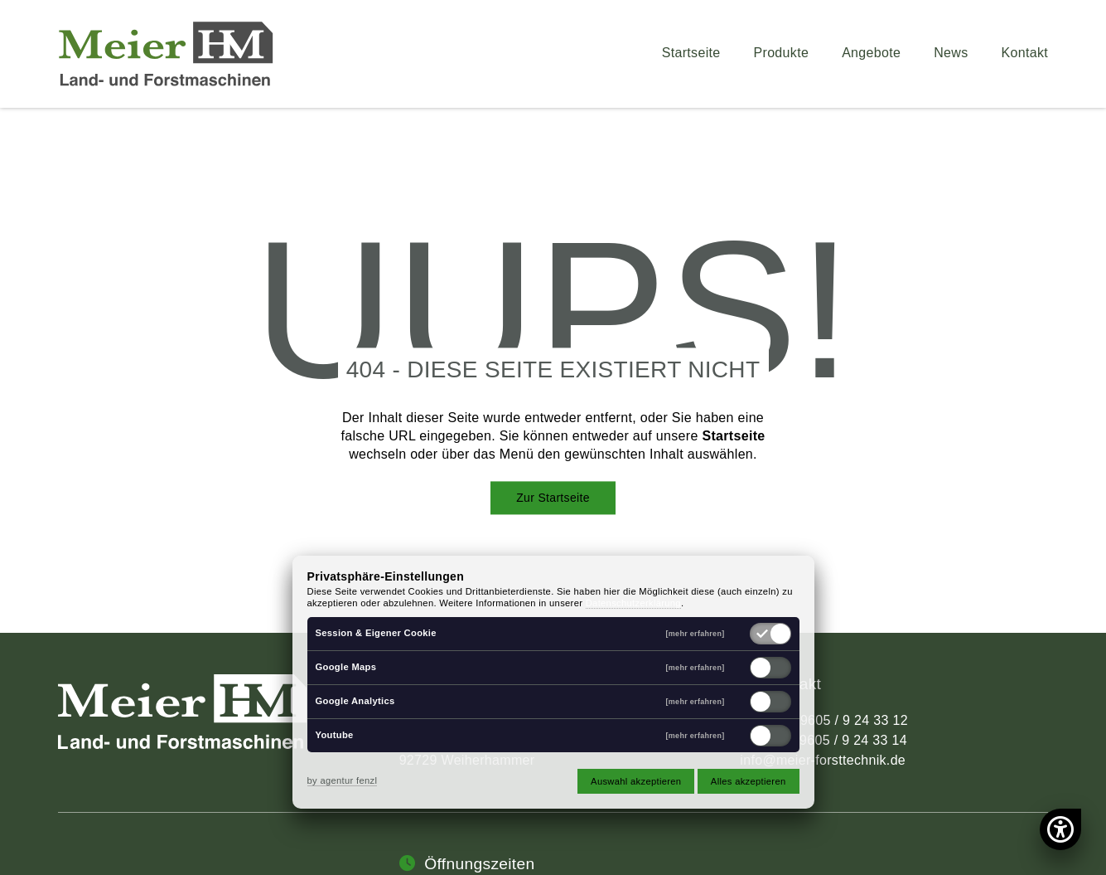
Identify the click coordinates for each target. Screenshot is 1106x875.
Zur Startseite (553, 497)
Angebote (871, 53)
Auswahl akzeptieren (636, 781)
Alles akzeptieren (748, 781)
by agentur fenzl (342, 780)
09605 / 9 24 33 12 (850, 720)
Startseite (691, 53)
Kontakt (1025, 53)
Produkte (781, 53)
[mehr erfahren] (695, 634)
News (951, 53)
